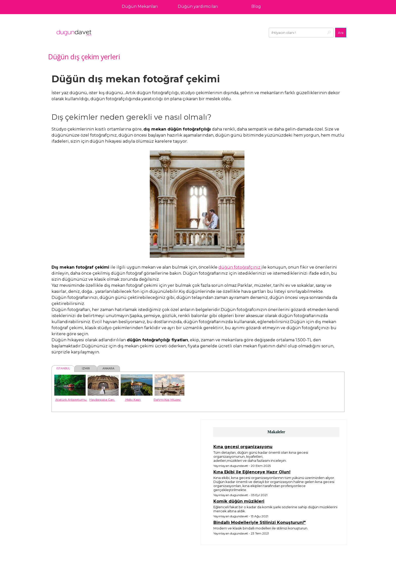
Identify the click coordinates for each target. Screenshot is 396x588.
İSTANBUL (63, 368)
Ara (340, 33)
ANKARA (108, 368)
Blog (256, 6)
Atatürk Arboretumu (71, 399)
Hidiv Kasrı (133, 399)
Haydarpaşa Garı (102, 399)
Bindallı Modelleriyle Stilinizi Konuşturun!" (259, 522)
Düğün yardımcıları (198, 6)
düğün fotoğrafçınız (239, 267)
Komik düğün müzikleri (238, 501)
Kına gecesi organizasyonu (243, 446)
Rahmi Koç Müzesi (167, 399)
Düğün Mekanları (140, 6)
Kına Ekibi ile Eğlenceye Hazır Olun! (251, 472)
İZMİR (86, 368)
